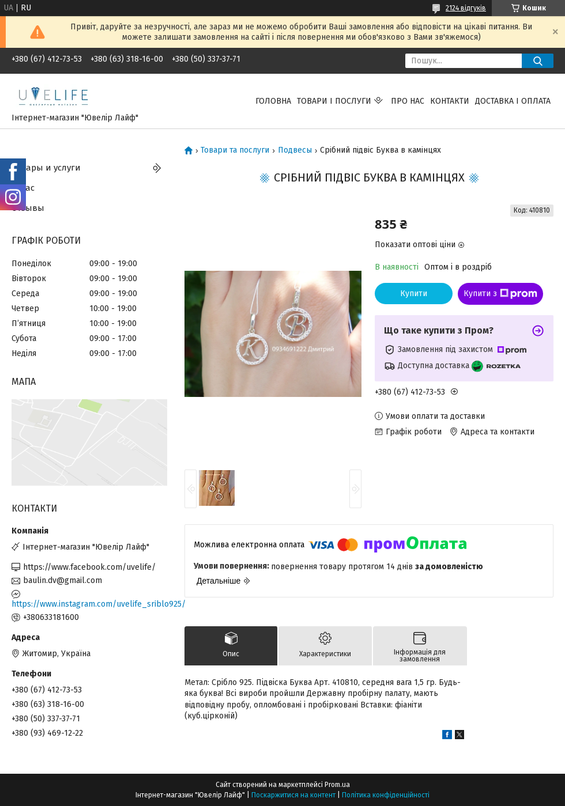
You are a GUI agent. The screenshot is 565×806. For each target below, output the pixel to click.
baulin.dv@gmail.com (62, 580)
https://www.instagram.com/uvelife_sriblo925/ (89, 604)
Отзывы (28, 208)
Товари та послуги (235, 150)
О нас (23, 188)
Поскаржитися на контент (293, 795)
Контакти (449, 101)
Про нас (407, 101)
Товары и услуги (46, 167)
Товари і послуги (334, 101)
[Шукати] (537, 61)
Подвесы (295, 150)
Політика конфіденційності (386, 795)
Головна (273, 101)
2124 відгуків (466, 8)
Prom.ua (337, 785)
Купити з (500, 294)
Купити (413, 293)
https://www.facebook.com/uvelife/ (89, 567)
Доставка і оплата (513, 101)
